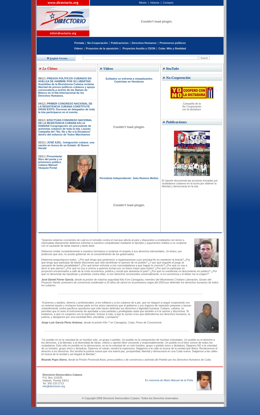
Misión (143, 2)
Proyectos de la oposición (102, 48)
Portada (79, 42)
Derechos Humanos (144, 42)
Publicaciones (120, 42)
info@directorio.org (54, 386)
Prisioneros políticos (173, 42)
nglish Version (57, 58)
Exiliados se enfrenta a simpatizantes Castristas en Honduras (129, 80)
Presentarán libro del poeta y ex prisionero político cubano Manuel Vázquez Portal (50, 162)
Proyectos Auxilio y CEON (138, 48)
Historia (154, 2)
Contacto (168, 2)
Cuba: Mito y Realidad (172, 48)
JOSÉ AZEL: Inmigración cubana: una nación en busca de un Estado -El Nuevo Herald (66, 145)
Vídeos (78, 48)
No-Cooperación (97, 42)
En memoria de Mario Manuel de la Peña (169, 380)
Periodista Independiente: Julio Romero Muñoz (129, 178)
